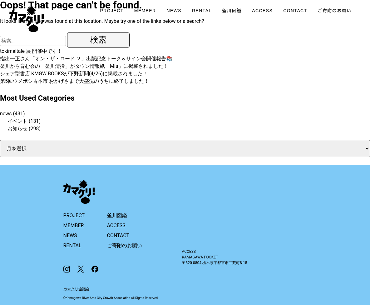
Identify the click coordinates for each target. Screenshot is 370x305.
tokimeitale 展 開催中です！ (31, 51)
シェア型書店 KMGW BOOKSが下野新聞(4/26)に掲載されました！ (74, 74)
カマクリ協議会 (76, 289)
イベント (17, 121)
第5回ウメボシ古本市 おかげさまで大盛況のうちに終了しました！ (74, 81)
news (6, 114)
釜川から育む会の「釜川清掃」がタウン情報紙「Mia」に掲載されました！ (84, 66)
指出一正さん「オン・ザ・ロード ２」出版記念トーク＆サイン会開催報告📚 (86, 59)
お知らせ (17, 129)
